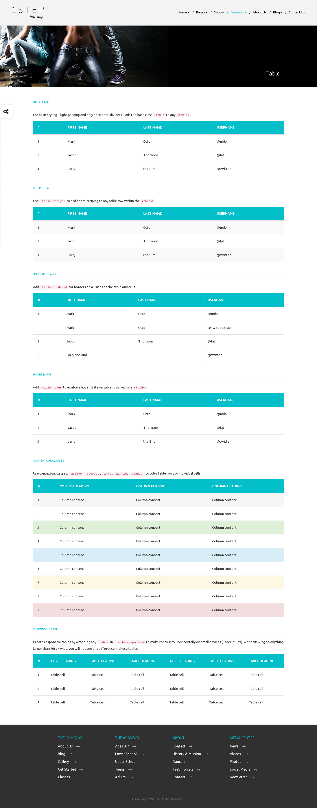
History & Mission (187, 754)
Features (238, 12)
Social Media (240, 769)
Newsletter (238, 777)
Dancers (179, 762)
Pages (201, 12)
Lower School (126, 754)
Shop (219, 12)
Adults (120, 777)
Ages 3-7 (122, 746)
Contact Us (297, 12)
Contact (179, 746)
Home (183, 12)
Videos (235, 754)
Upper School (125, 762)
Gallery (63, 762)
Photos (235, 762)
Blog (277, 12)
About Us (259, 12)
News (234, 746)
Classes (64, 777)
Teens (120, 769)
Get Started (67, 769)
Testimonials (183, 769)
